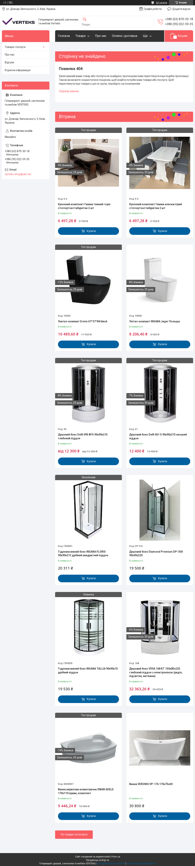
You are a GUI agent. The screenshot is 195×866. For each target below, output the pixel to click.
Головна (64, 36)
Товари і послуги (15, 46)
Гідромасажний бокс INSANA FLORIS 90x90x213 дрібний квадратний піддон (83, 553)
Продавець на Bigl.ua (97, 860)
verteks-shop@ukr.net (18, 174)
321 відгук (161, 2)
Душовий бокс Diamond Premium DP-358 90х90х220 (156, 553)
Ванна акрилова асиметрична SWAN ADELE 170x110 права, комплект (86, 791)
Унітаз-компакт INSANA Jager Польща (154, 321)
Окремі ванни (68, 91)
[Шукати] (84, 19)
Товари (80, 36)
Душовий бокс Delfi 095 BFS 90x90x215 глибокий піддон (83, 436)
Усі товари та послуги (73, 834)
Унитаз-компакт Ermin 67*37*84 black (82, 321)
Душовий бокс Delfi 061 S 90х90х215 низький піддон (158, 436)
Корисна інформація (17, 70)
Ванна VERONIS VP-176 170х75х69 (151, 784)
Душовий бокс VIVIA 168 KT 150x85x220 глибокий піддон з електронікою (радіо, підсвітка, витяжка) (156, 672)
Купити (91, 231)
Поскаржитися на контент (111, 863)
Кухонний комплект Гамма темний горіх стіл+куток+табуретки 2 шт (84, 206)
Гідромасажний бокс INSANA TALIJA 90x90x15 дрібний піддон (88, 670)
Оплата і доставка (124, 36)
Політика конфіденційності (141, 863)
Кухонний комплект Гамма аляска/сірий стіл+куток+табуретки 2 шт (155, 206)
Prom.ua (115, 856)
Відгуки (9, 62)
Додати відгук (181, 8)
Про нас (100, 36)
